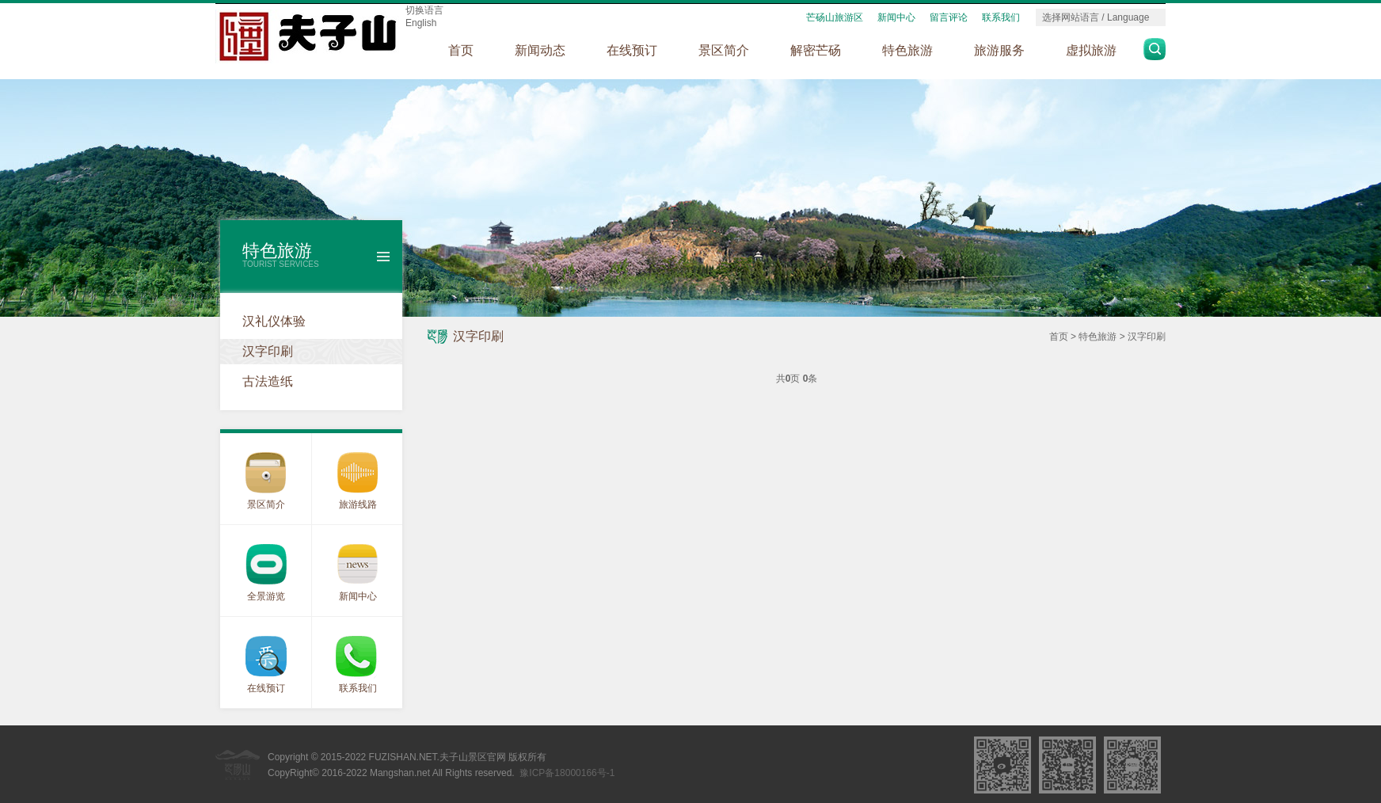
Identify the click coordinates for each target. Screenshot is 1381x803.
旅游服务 (999, 50)
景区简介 (723, 50)
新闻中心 (896, 17)
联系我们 (1001, 17)
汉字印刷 (267, 351)
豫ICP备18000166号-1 (566, 772)
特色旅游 (907, 50)
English (420, 23)
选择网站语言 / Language (1095, 17)
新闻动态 (540, 50)
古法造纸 (267, 381)
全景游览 (266, 596)
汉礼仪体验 (274, 321)
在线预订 (632, 50)
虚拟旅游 (1091, 50)
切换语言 (424, 10)
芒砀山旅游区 (834, 17)
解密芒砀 (815, 50)
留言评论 (949, 17)
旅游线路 (358, 504)
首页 (461, 50)
